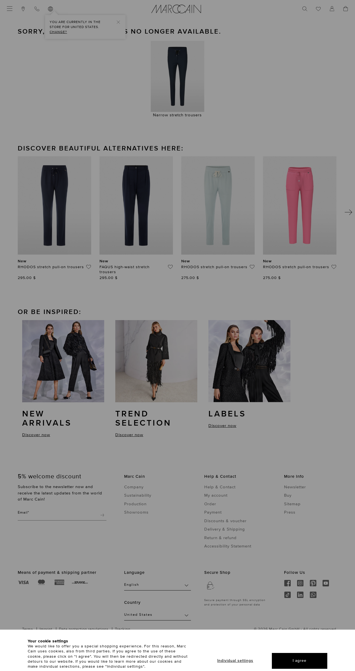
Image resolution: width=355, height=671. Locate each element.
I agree (300, 660)
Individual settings (235, 660)
